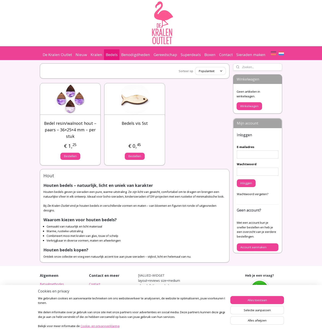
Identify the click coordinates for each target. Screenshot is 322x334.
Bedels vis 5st (135, 123)
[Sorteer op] (210, 71)
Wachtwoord (246, 164)
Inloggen (246, 183)
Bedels (112, 54)
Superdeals (191, 54)
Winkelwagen (249, 106)
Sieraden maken (250, 54)
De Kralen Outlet (57, 54)
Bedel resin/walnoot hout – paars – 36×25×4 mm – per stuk (70, 130)
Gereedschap (165, 54)
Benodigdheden (135, 54)
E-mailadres (245, 147)
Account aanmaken (253, 247)
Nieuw (81, 54)
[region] (131, 313)
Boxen (210, 54)
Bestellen (70, 156)
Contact (226, 54)
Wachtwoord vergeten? (252, 194)
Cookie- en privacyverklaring (99, 326)
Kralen (96, 54)
